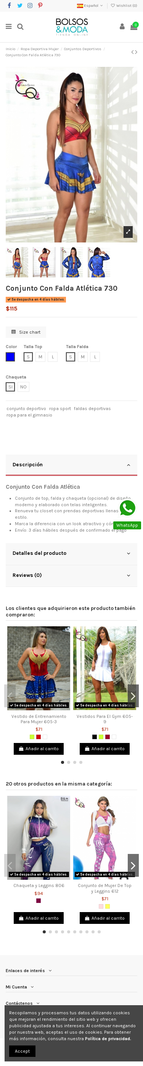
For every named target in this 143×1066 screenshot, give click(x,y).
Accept (22, 1051)
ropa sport (60, 408)
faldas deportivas (92, 408)
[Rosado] (101, 906)
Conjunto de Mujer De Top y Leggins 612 (105, 888)
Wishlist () (124, 5)
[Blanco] (45, 737)
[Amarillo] (107, 906)
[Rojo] (38, 737)
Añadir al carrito (39, 748)
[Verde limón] (32, 737)
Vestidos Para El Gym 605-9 (105, 719)
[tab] (71, 466)
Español (90, 5)
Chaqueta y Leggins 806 (38, 885)
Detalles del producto (71, 553)
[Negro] (94, 737)
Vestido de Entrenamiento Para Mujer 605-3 (38, 719)
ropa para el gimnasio (29, 415)
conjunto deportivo (26, 408)
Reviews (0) (71, 575)
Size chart (25, 332)
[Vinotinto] (107, 737)
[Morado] (38, 900)
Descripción (71, 464)
